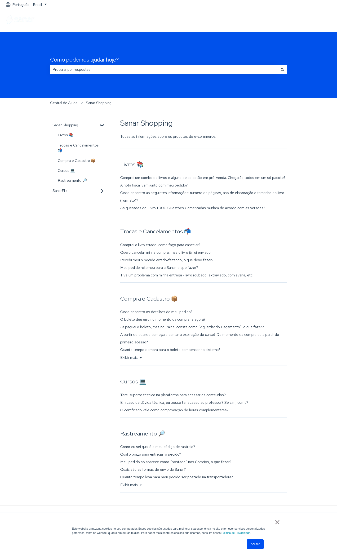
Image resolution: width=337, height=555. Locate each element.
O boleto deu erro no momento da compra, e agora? (162, 319)
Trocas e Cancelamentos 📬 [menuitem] (78, 148)
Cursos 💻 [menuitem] (66, 170)
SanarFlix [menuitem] (60, 190)
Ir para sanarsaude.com (308, 20)
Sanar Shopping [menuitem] (65, 125)
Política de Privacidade (236, 533)
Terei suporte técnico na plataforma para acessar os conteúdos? (173, 394)
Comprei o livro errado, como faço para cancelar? (160, 244)
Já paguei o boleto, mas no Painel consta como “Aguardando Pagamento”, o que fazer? (192, 326)
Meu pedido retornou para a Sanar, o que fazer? (159, 267)
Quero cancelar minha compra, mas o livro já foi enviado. (165, 252)
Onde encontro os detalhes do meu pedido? (156, 311)
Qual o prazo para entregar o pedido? (150, 454)
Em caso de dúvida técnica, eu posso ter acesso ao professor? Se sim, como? (184, 402)
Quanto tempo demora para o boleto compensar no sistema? (170, 349)
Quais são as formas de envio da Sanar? (153, 469)
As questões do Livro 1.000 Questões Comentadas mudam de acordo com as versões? (192, 207)
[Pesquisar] (282, 69)
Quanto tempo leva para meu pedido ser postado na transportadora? (176, 477)
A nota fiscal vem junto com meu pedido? (154, 185)
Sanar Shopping (98, 102)
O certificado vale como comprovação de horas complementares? (174, 410)
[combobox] (164, 69)
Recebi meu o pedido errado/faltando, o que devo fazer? (166, 260)
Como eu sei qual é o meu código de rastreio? (157, 446)
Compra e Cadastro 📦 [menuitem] (77, 160)
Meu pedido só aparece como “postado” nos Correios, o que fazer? (175, 461)
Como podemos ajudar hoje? (84, 59)
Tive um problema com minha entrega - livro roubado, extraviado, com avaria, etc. (186, 275)
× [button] (277, 522)
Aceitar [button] (255, 544)
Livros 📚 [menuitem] (66, 135)
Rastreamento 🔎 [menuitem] (72, 180)
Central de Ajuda (63, 102)
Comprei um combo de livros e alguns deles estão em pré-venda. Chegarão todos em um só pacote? (202, 177)
